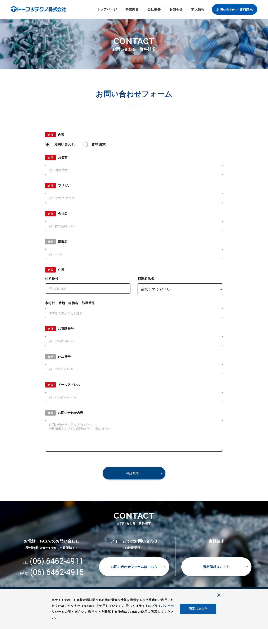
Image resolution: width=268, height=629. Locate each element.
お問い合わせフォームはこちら (134, 566)
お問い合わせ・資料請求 (234, 9)
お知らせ (176, 9)
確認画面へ (134, 473)
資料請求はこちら (216, 566)
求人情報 (198, 9)
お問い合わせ (64, 144)
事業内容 (132, 9)
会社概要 (154, 9)
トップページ (107, 9)
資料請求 (98, 144)
